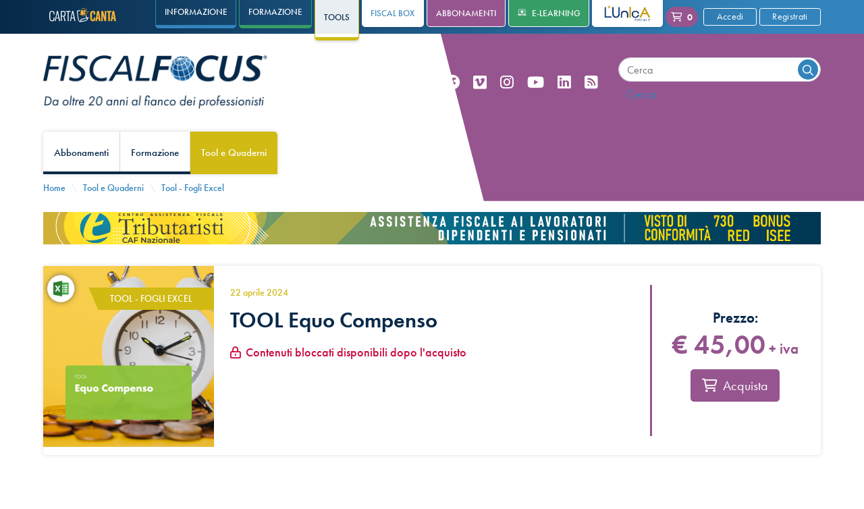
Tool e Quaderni (234, 152)
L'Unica (617, 13)
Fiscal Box (392, 13)
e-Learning (549, 13)
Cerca (641, 94)
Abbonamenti (466, 13)
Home (54, 188)
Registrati (789, 16)
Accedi (730, 16)
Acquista (735, 389)
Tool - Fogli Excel (192, 188)
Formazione (155, 152)
